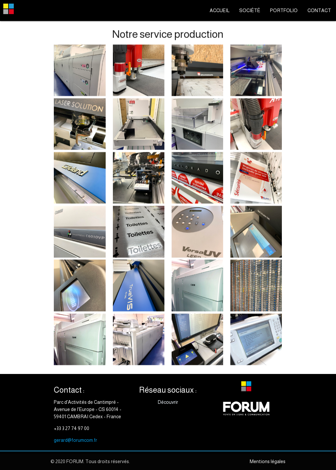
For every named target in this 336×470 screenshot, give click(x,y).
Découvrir (168, 402)
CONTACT (319, 10)
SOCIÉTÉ (249, 10)
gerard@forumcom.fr (75, 440)
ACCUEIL (219, 10)
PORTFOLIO (284, 10)
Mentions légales (267, 461)
